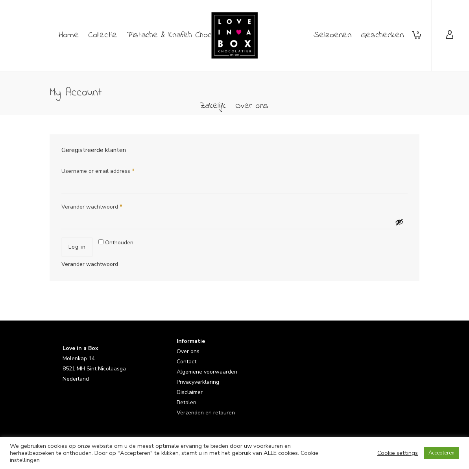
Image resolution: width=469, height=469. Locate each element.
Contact (186, 361)
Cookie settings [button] (397, 452)
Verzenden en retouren (206, 412)
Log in (77, 247)
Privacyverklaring (198, 382)
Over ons (188, 351)
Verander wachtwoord (91, 207)
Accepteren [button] (441, 452)
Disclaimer (190, 392)
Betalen (186, 402)
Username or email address (98, 171)
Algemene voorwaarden (207, 372)
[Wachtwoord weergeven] (399, 222)
